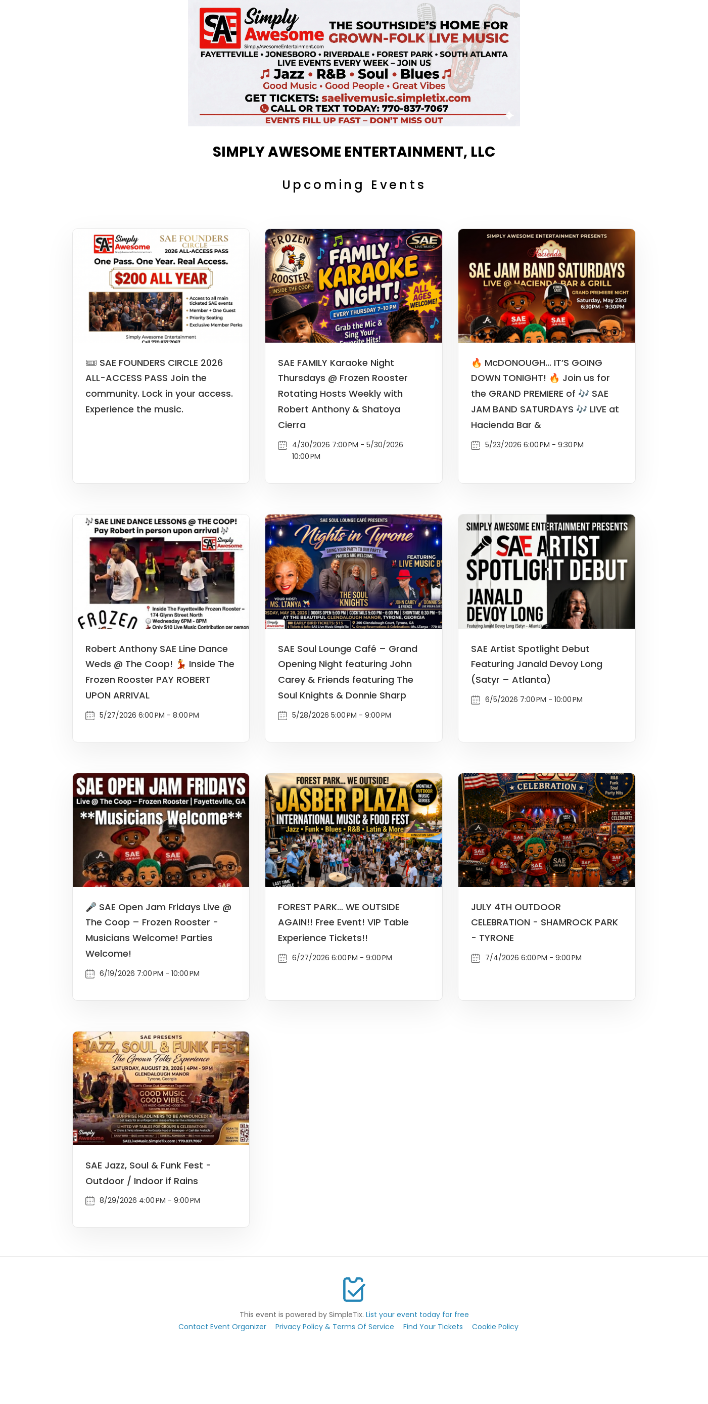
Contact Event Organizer (222, 1327)
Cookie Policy (495, 1327)
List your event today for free (417, 1314)
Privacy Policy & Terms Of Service (334, 1327)
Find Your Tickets (433, 1327)
